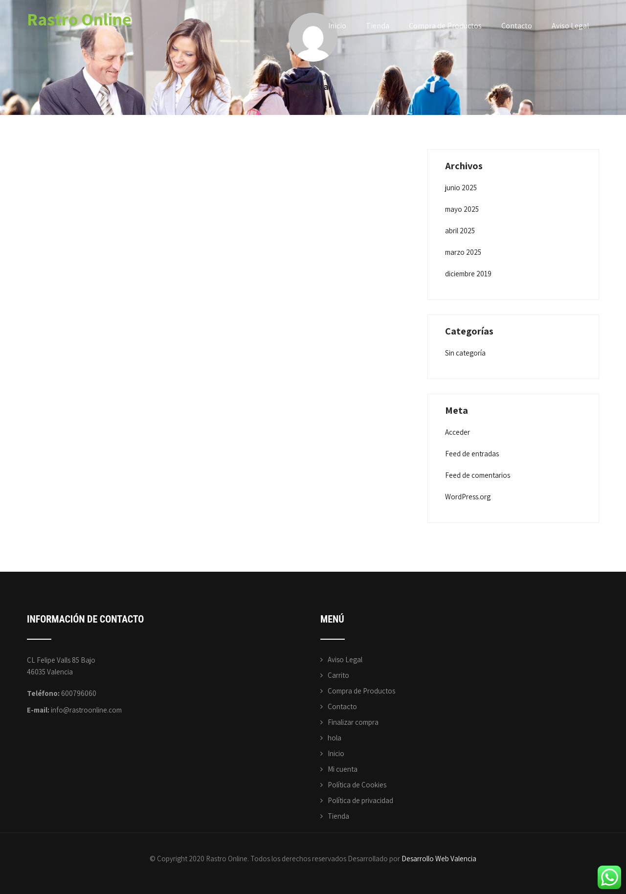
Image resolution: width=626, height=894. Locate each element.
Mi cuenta (343, 769)
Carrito (338, 675)
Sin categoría (465, 353)
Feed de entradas (472, 453)
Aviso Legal (570, 26)
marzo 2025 (463, 252)
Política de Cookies (357, 784)
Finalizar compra (353, 722)
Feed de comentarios (477, 475)
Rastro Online (79, 18)
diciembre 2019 (468, 273)
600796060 (78, 693)
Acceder (457, 432)
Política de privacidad (360, 800)
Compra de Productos (445, 26)
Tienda (377, 26)
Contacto (516, 26)
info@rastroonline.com (86, 710)
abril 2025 (460, 230)
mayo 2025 (462, 209)
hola (334, 737)
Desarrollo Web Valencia (439, 858)
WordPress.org (468, 496)
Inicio (337, 26)
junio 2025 (461, 187)
